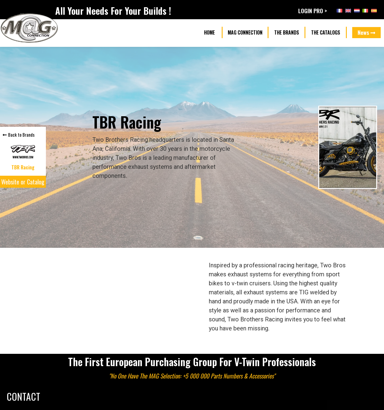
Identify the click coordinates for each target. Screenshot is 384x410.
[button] (209, 32)
